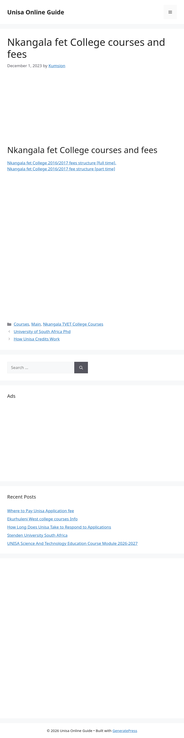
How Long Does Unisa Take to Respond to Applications (59, 527)
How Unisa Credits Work (37, 339)
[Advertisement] (92, 111)
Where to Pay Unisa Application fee (40, 510)
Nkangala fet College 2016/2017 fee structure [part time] (61, 169)
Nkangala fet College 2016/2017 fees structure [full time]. (61, 163)
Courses (21, 324)
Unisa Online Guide (35, 12)
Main (36, 324)
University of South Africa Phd (42, 331)
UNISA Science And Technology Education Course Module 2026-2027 (72, 543)
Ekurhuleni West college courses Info (42, 519)
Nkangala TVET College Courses (73, 324)
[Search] (81, 367)
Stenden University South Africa (37, 535)
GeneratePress (124, 730)
